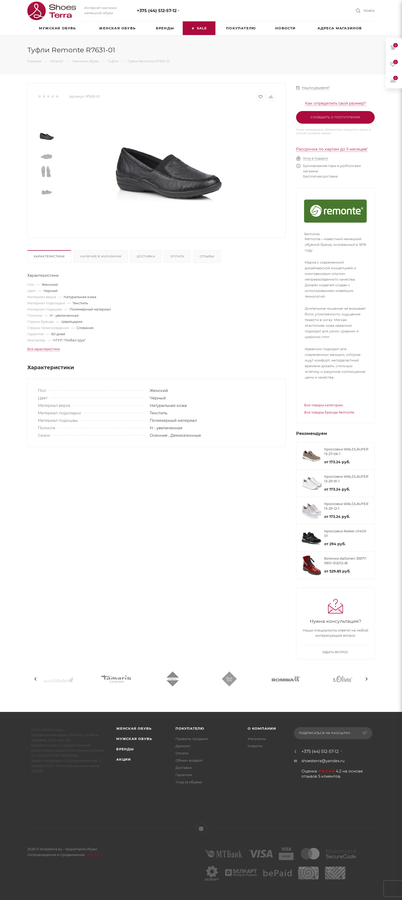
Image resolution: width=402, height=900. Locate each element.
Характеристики (49, 256)
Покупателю (189, 728)
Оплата (177, 256)
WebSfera (94, 855)
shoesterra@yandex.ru (323, 760)
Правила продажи (191, 739)
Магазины (257, 739)
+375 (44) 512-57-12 (157, 10)
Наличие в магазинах (100, 256)
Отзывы (207, 256)
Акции (123, 759)
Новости (255, 746)
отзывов (309, 776)
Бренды (125, 749)
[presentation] (35, 679)
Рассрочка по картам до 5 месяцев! (331, 149)
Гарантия (183, 775)
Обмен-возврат (189, 760)
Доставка (146, 256)
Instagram (201, 828)
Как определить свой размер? (335, 103)
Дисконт (182, 746)
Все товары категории (323, 405)
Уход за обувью (188, 782)
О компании (262, 728)
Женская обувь (133, 728)
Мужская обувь (134, 739)
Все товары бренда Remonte (329, 412)
